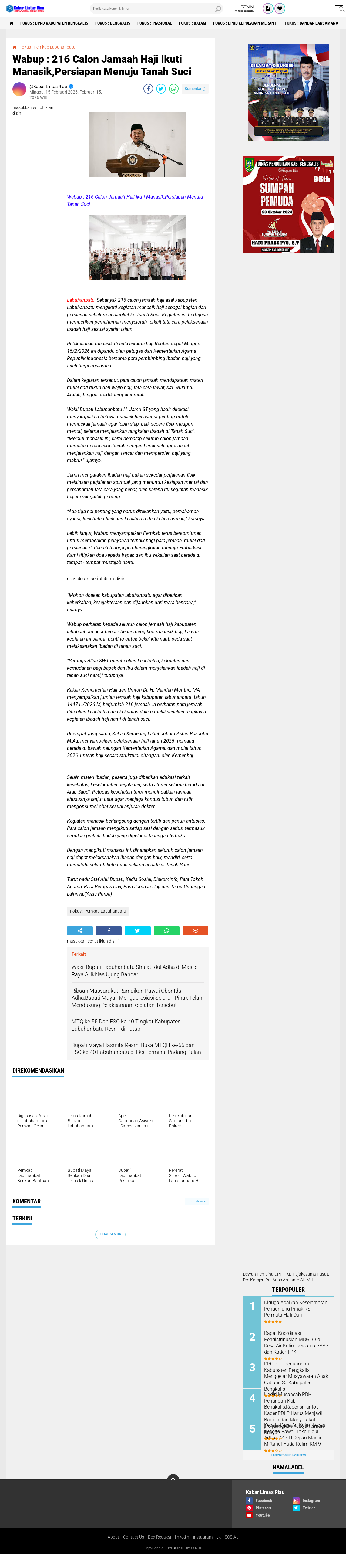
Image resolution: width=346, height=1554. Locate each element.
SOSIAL (231, 1537)
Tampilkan (197, 1201)
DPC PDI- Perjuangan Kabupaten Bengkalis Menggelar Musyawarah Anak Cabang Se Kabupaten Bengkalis (296, 1376)
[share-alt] (80, 930)
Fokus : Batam (192, 23)
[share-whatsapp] (174, 89)
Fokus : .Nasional (154, 23)
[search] (156, 8)
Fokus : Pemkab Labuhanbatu (47, 47)
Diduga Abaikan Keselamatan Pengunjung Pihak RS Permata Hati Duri (296, 1309)
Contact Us (133, 1537)
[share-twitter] (161, 89)
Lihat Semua (110, 1234)
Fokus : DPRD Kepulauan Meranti (245, 23)
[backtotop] (173, 1480)
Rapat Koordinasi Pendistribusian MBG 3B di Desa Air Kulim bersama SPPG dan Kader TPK (296, 1342)
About (113, 1537)
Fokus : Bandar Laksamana (311, 23)
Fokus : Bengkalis (112, 23)
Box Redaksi (159, 1537)
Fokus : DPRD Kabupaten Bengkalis (54, 23)
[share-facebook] (148, 89)
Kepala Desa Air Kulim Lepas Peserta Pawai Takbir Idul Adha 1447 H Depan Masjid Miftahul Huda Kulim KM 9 (294, 1434)
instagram (203, 1537)
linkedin (182, 1537)
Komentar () (195, 88)
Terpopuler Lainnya (288, 1455)
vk (219, 1537)
